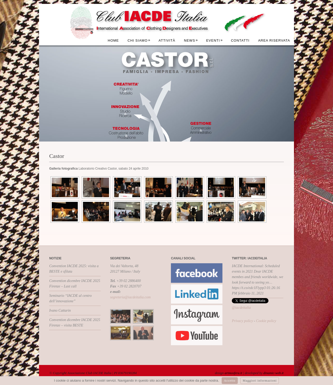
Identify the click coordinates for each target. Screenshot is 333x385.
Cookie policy (266, 321)
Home (113, 40)
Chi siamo (138, 40)
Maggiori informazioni (260, 380)
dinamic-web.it (273, 373)
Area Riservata (274, 40)
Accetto (229, 380)
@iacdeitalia (241, 308)
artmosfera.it (233, 373)
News (191, 40)
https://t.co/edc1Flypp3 (249, 288)
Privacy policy (242, 321)
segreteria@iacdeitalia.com (130, 297)
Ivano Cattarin (60, 310)
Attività (167, 40)
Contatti (240, 40)
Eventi (214, 40)
